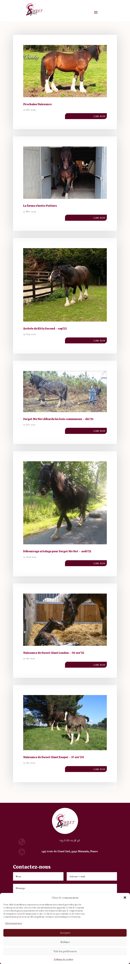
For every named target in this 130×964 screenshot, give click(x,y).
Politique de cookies (63, 959)
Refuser (65, 942)
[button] (125, 897)
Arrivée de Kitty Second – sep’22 (45, 328)
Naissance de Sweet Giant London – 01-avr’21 (53, 653)
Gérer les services (13, 923)
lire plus (99, 116)
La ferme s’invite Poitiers (40, 206)
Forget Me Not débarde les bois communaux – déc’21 (58, 419)
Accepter (65, 932)
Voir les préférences (65, 951)
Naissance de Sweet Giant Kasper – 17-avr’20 (53, 757)
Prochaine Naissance (37, 104)
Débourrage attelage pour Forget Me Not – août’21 (57, 551)
